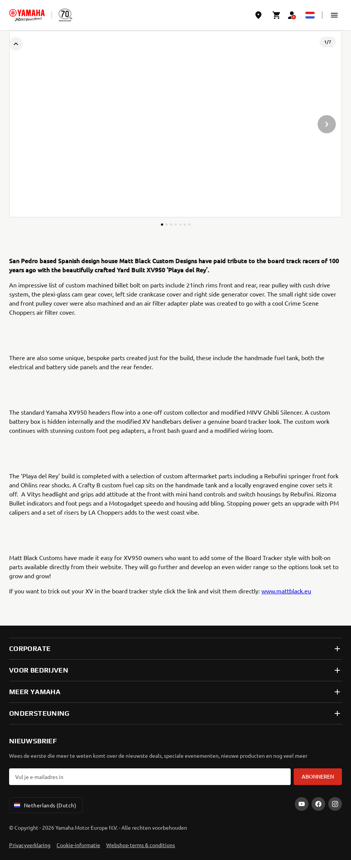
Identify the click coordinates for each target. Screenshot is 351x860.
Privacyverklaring (29, 844)
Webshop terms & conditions (140, 844)
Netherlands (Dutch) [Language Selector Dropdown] (44, 805)
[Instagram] (335, 804)
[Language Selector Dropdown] (310, 15)
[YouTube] (302, 804)
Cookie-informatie (78, 844)
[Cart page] (276, 15)
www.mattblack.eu (286, 591)
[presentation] (175, 124)
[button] (334, 15)
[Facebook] (318, 804)
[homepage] (27, 15)
